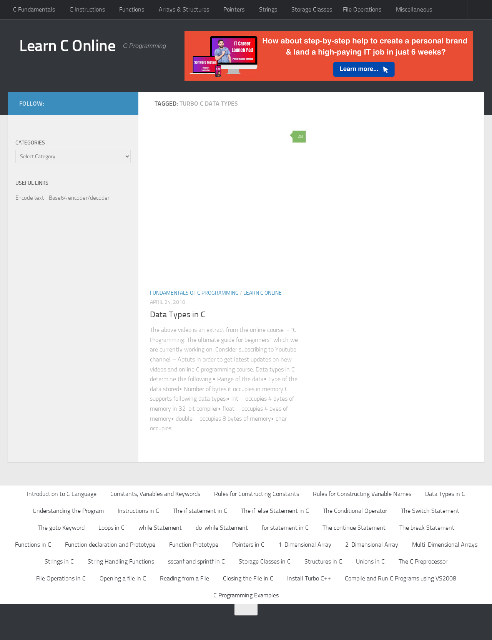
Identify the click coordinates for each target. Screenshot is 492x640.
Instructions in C (138, 510)
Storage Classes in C (265, 561)
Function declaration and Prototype (110, 544)
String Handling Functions (121, 561)
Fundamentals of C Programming (194, 293)
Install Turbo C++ (309, 578)
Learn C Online (67, 45)
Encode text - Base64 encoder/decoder (62, 197)
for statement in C (285, 527)
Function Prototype (193, 544)
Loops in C (111, 527)
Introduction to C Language (61, 493)
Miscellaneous (414, 9)
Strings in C (59, 561)
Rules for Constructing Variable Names (362, 493)
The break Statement (426, 527)
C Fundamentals (34, 9)
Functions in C (33, 544)
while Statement (160, 527)
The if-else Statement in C (275, 510)
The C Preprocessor (423, 561)
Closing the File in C (248, 578)
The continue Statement (354, 527)
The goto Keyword (61, 527)
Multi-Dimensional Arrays (444, 544)
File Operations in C (61, 578)
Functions (131, 9)
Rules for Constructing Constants (256, 493)
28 (299, 136)
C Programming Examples (246, 595)
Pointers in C (248, 544)
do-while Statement (222, 527)
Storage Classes (311, 9)
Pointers (233, 9)
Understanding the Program (68, 510)
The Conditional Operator (355, 510)
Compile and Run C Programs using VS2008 (400, 578)
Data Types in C (177, 315)
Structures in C (323, 561)
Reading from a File (184, 578)
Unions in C (370, 561)
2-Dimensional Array (371, 544)
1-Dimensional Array (304, 544)
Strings (268, 9)
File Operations (362, 9)
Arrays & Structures (184, 9)
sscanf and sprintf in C (196, 561)
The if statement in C (200, 510)
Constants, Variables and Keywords (155, 493)
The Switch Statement (430, 510)
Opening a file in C (123, 578)
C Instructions (87, 9)
